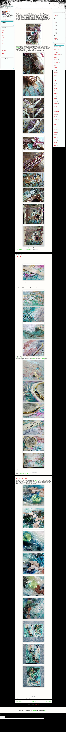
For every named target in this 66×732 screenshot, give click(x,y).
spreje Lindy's (34, 358)
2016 (56, 35)
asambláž (55, 64)
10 (55, 21)
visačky (55, 142)
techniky (55, 137)
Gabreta (3, 38)
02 (55, 32)
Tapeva (3, 53)
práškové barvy (22, 357)
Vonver (3, 55)
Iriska (2, 40)
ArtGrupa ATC (37, 480)
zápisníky (55, 145)
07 (55, 25)
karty (55, 96)
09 (55, 22)
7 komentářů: (27, 696)
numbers (55, 106)
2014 (56, 38)
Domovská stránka (33, 701)
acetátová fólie (56, 51)
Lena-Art (55, 101)
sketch (55, 126)
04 (55, 29)
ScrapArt (30, 473)
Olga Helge (6, 4)
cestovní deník (56, 77)
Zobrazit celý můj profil (5, 19)
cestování (55, 75)
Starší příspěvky (48, 701)
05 (55, 28)
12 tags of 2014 (56, 47)
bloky (55, 70)
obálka (55, 108)
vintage (55, 140)
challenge (55, 91)
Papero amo (4, 50)
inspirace (23, 473)
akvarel (55, 52)
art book (55, 57)
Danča (3, 32)
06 (55, 26)
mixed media (26, 473)
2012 (56, 41)
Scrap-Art (55, 119)
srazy (55, 127)
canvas (25, 698)
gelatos (47, 356)
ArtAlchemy (43, 358)
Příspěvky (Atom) (36, 704)
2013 (56, 39)
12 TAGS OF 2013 (57, 46)
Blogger (45, 710)
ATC (23, 698)
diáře (55, 83)
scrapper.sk (56, 122)
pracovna (55, 114)
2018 (56, 18)
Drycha (3, 35)
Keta (2, 45)
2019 (56, 17)
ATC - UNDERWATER (21, 478)
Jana (2, 42)
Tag (54, 135)
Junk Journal (56, 95)
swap (55, 134)
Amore (17, 12)
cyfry (55, 78)
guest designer (56, 90)
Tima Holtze (18, 47)
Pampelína (3, 48)
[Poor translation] (3, 717)
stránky (55, 132)
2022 (56, 15)
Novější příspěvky (19, 701)
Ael (2, 29)
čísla (55, 80)
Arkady (3, 30)
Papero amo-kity (57, 111)
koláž (55, 98)
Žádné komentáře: (28, 249)
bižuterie (55, 67)
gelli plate (55, 88)
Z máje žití (18, 256)
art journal (19, 473)
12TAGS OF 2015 (57, 49)
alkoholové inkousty (57, 54)
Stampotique (56, 129)
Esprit (3, 37)
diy (54, 85)
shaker (55, 124)
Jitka (2, 43)
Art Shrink (55, 60)
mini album (56, 103)
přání (55, 116)
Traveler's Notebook (57, 139)
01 (55, 33)
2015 (56, 36)
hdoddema (34, 710)
